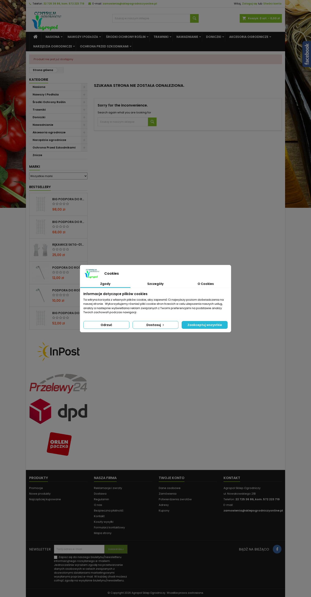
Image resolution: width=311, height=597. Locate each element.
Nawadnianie (187, 37)
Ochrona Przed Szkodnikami (104, 46)
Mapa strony (102, 533)
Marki (34, 166)
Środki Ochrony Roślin (126, 37)
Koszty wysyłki (103, 522)
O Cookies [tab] (206, 284)
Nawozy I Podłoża (83, 37)
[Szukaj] (155, 18)
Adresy (164, 505)
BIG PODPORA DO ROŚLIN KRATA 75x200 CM (69, 222)
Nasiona (53, 37)
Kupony (164, 510)
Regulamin (101, 499)
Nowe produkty (40, 494)
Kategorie (38, 79)
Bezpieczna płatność (109, 510)
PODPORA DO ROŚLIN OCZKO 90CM (69, 290)
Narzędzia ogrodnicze (52, 46)
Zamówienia (167, 494)
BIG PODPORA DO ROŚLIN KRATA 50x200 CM (69, 313)
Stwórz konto (272, 3)
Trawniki (161, 37)
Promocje (36, 488)
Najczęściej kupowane (45, 499)
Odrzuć (106, 325)
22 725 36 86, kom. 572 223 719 (63, 3)
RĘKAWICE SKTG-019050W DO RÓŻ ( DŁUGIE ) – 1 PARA (69, 244)
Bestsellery (40, 186)
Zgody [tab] (105, 284)
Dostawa (100, 494)
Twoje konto (171, 477)
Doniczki (213, 37)
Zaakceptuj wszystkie (204, 325)
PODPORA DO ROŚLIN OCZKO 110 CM (69, 267)
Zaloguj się (249, 3)
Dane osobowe (170, 488)
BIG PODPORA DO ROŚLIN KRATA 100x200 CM (69, 199)
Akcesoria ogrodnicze (248, 37)
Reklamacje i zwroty (108, 488)
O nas (98, 505)
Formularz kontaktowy (109, 527)
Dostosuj (155, 325)
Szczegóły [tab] (155, 284)
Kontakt (99, 516)
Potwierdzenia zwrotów (175, 499)
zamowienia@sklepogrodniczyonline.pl (130, 3)
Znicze (37, 155)
